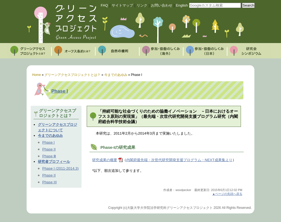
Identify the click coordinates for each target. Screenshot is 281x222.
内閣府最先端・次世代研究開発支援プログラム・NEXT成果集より (179, 160)
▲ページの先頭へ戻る (227, 193)
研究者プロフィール (54, 162)
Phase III (49, 182)
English (182, 5)
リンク (142, 5)
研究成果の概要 (104, 160)
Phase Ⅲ (49, 156)
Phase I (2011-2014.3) (60, 168)
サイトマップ (122, 5)
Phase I (59, 91)
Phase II (49, 149)
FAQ (104, 5)
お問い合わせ (161, 5)
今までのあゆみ (50, 135)
